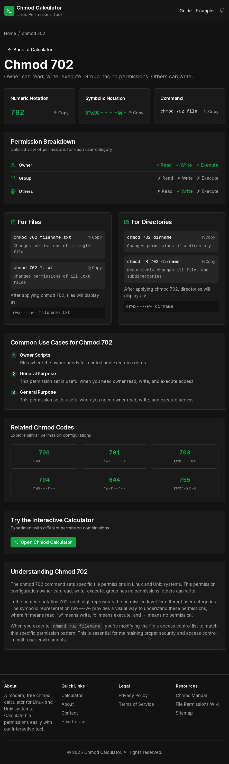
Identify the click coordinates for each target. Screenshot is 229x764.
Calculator (72, 695)
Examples (206, 10)
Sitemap (184, 713)
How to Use (73, 721)
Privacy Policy (133, 695)
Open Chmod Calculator (43, 542)
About (67, 704)
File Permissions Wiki (197, 704)
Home (10, 33)
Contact (69, 713)
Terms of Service (136, 704)
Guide (186, 10)
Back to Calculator (30, 49)
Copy (61, 112)
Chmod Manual (191, 695)
